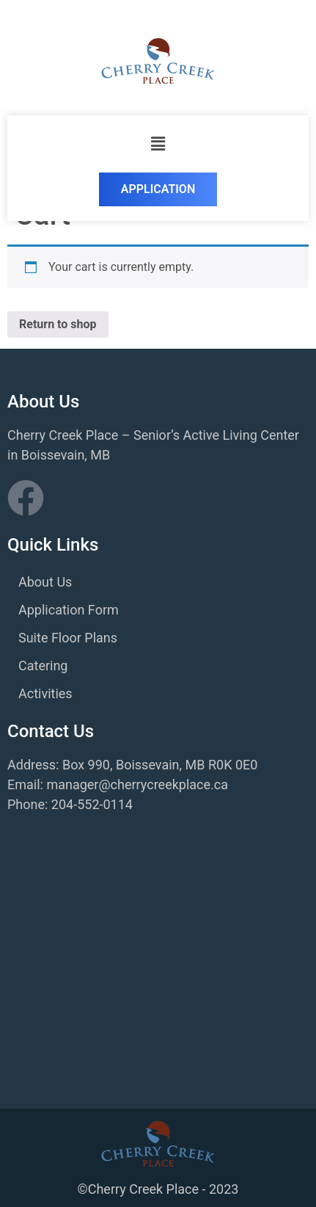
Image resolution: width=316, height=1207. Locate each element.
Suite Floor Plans (67, 637)
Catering (42, 665)
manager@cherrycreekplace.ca (137, 784)
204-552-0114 (92, 804)
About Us (45, 582)
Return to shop (58, 324)
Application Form (68, 609)
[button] (157, 144)
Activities (45, 693)
